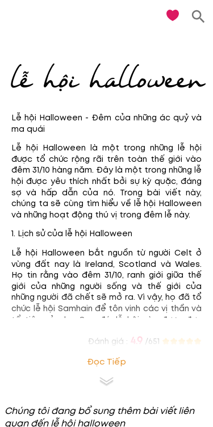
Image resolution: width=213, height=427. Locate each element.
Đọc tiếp (106, 362)
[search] (198, 16)
